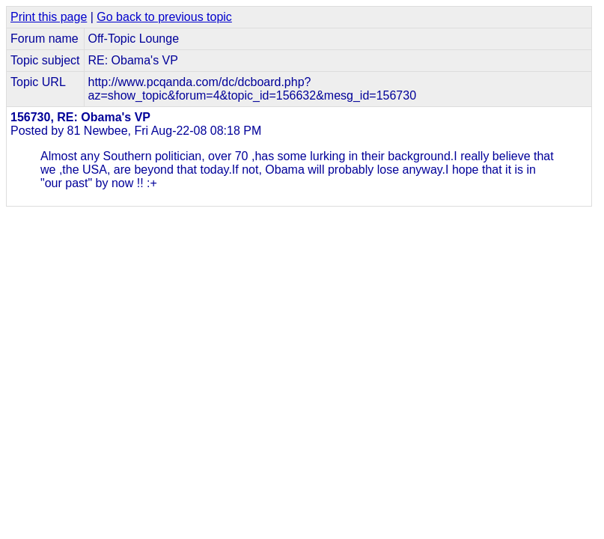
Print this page (48, 16)
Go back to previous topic (164, 16)
